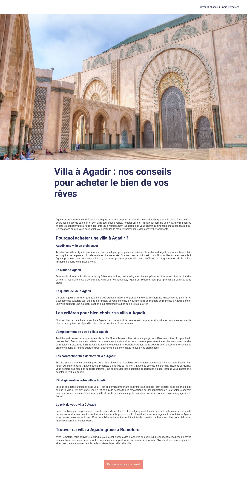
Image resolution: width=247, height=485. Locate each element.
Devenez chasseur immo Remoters (219, 7)
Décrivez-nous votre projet (123, 464)
